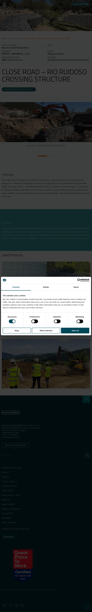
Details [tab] (46, 287)
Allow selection (46, 331)
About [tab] (76, 287)
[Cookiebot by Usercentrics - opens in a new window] (79, 280)
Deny (17, 331)
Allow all (75, 331)
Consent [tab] (16, 287)
